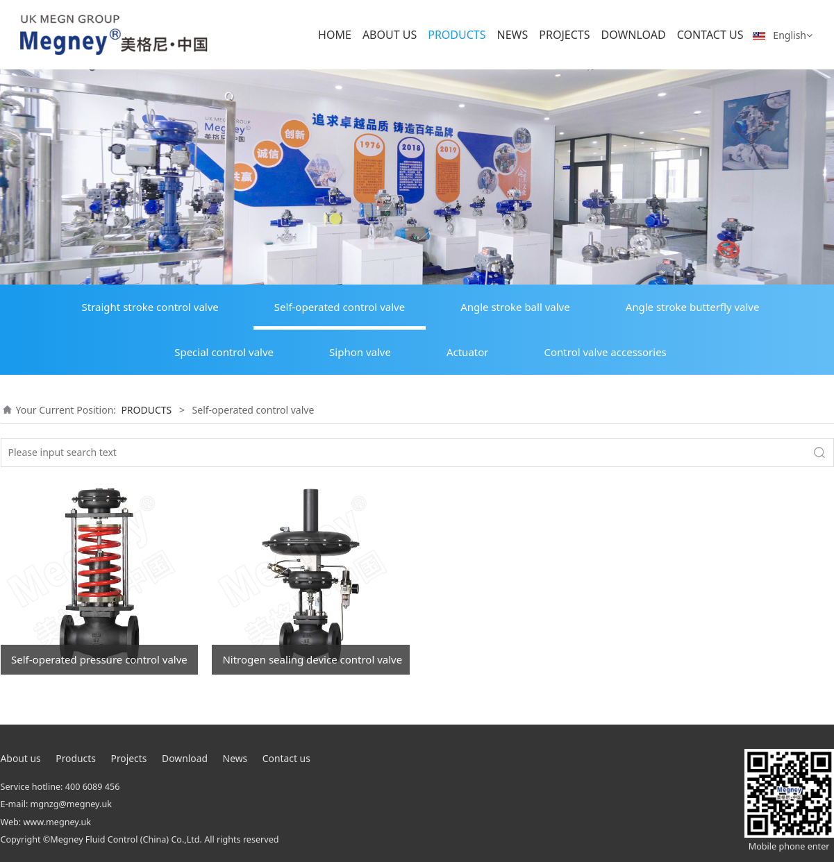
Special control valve (224, 352)
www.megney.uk (57, 822)
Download (185, 758)
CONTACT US (710, 34)
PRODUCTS (456, 34)
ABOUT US (389, 34)
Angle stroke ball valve (515, 307)
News (235, 758)
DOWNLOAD (633, 34)
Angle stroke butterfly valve (693, 307)
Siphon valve (360, 352)
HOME (334, 34)
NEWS (512, 34)
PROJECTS (564, 34)
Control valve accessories (605, 352)
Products (76, 758)
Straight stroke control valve (150, 307)
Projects (129, 758)
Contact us (286, 758)
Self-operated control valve (339, 307)
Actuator (468, 352)
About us (21, 758)
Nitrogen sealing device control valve (312, 659)
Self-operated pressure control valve (99, 659)
